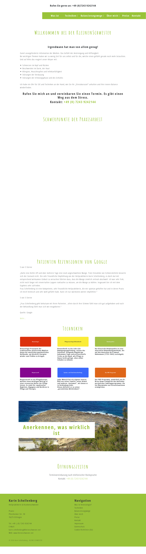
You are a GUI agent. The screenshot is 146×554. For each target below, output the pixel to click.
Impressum (79, 531)
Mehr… (23, 324)
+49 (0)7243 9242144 (84, 5)
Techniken (79, 515)
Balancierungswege (82, 518)
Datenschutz (80, 534)
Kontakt (78, 527)
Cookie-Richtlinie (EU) (84, 537)
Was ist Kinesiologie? (83, 512)
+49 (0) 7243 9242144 (80, 102)
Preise (77, 524)
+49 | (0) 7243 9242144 (22, 531)
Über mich (79, 521)
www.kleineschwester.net (24, 540)
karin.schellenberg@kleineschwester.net (26, 537)
